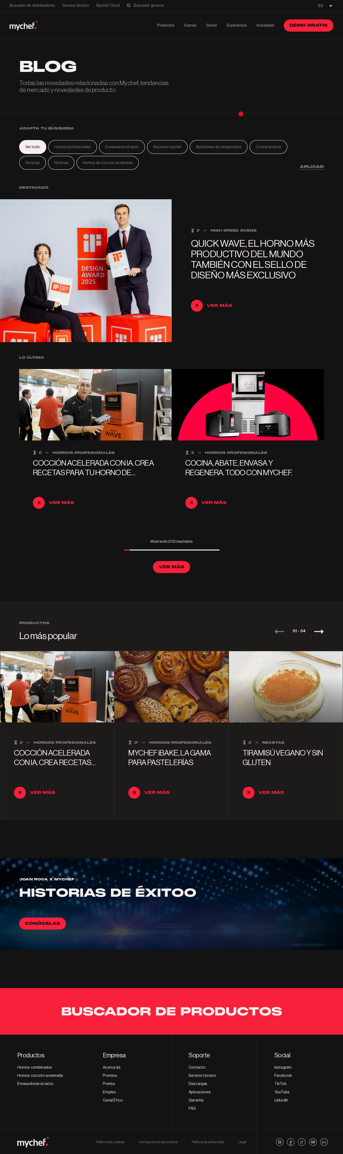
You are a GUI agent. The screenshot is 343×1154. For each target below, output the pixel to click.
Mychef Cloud (108, 5)
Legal (242, 1142)
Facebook (283, 1076)
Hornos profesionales (72, 147)
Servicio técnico (75, 5)
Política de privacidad (208, 1142)
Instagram (282, 1067)
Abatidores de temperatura (218, 147)
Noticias (61, 163)
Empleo (109, 1092)
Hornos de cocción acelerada (108, 163)
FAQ (192, 1108)
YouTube (282, 1092)
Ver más (171, 566)
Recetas (32, 163)
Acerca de (111, 1067)
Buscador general (148, 5)
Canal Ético (113, 1100)
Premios (110, 1076)
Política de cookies (110, 1142)
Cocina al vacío (268, 147)
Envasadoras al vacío (35, 1084)
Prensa (109, 1084)
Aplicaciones (200, 1092)
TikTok (280, 1084)
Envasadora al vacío (122, 147)
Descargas (198, 1084)
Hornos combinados (34, 1067)
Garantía (196, 1100)
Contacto (197, 1067)
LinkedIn (281, 1100)
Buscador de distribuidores (32, 5)
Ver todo (32, 147)
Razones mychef (167, 147)
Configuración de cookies (158, 1142)
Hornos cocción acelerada (40, 1076)
